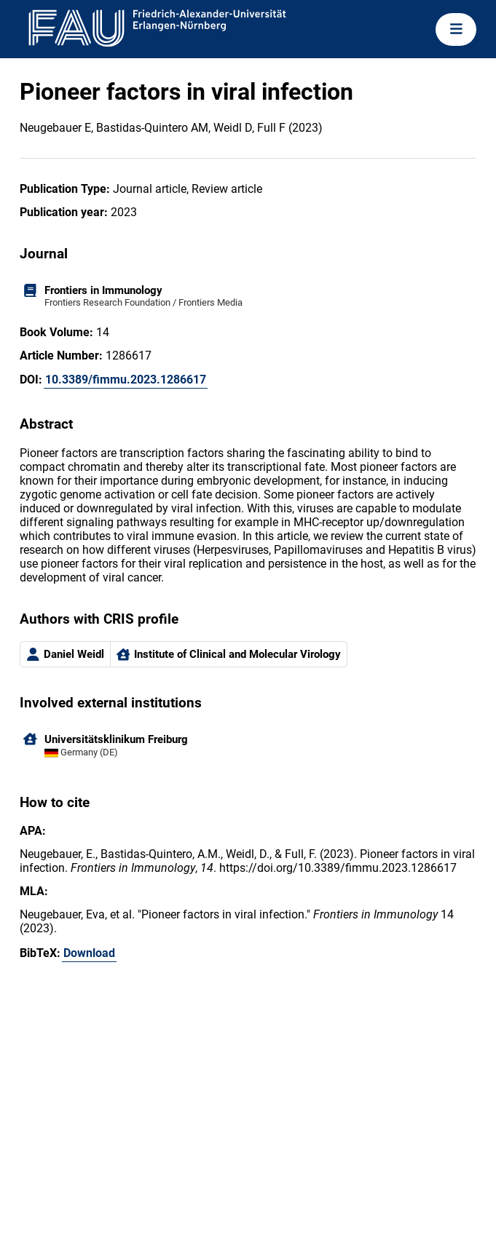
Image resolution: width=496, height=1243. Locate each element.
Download (89, 953)
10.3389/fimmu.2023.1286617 (125, 379)
